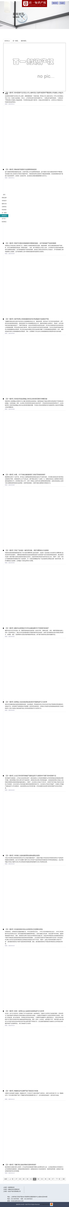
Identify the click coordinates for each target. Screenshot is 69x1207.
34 (42, 1179)
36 (49, 1179)
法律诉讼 (4, 206)
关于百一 (4, 218)
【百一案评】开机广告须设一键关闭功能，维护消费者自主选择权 (27, 550)
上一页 (11, 1179)
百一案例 (4, 212)
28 (20, 1179)
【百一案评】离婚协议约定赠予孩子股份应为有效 (21, 1091)
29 (23, 1179)
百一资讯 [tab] (15, 41)
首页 (4, 194)
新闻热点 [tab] (7, 41)
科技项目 (4, 209)
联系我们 (4, 221)
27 (16, 1179)
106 (63, 1179)
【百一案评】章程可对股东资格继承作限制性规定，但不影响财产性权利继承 (30, 243)
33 (38, 1179)
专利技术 (4, 200)
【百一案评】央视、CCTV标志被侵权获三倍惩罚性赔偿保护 (25, 474)
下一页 (58, 1179)
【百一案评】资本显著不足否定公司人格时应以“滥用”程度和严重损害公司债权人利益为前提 (34, 93)
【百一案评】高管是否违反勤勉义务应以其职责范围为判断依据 (26, 399)
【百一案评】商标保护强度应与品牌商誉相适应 (21, 169)
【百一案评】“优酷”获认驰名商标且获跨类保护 (20, 1164)
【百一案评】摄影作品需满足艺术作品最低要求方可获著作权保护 (27, 628)
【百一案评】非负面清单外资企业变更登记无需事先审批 (24, 929)
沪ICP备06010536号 (45, 1204)
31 (31, 1179)
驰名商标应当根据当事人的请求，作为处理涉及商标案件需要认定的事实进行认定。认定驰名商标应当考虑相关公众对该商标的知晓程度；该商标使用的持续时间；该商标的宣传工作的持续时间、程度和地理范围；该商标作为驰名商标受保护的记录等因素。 (34, 1169)
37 (53, 1179)
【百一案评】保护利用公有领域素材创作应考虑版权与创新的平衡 (27, 319)
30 (27, 1179)
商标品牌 (4, 197)
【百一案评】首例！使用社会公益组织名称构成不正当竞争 (24, 1011)
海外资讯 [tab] (23, 41)
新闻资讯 (4, 215)
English (62, 3)
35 (45, 1179)
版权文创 (4, 203)
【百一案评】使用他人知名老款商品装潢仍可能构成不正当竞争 (26, 702)
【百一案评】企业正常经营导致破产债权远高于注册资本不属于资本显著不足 (30, 776)
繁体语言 (55, 3)
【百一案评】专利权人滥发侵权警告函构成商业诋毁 (22, 855)
